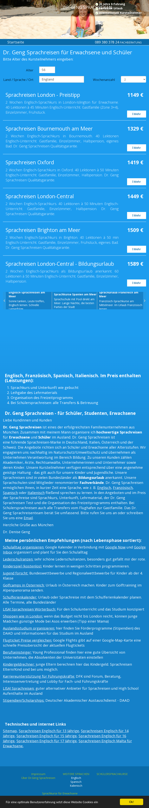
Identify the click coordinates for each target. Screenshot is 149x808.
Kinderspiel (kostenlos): (22, 566)
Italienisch (36, 492)
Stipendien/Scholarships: (23, 700)
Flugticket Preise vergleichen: (27, 640)
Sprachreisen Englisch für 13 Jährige (49, 730)
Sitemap (10, 730)
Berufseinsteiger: (17, 652)
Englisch (104, 487)
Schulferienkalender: (20, 597)
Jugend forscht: (15, 573)
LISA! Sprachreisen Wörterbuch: (29, 609)
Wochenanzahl (104, 79)
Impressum (38, 774)
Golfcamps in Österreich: (24, 585)
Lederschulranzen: (18, 559)
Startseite (15, 42)
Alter (29, 70)
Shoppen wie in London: (23, 616)
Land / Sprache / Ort (18, 79)
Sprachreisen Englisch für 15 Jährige (46, 736)
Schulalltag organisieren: (23, 547)
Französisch (123, 487)
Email (28, 518)
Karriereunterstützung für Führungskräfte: (39, 676)
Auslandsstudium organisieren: (29, 628)
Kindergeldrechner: (19, 664)
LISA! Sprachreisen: (19, 688)
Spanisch (10, 492)
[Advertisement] (74, 342)
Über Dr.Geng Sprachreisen (38, 778)
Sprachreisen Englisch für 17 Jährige (46, 741)
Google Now (115, 547)
